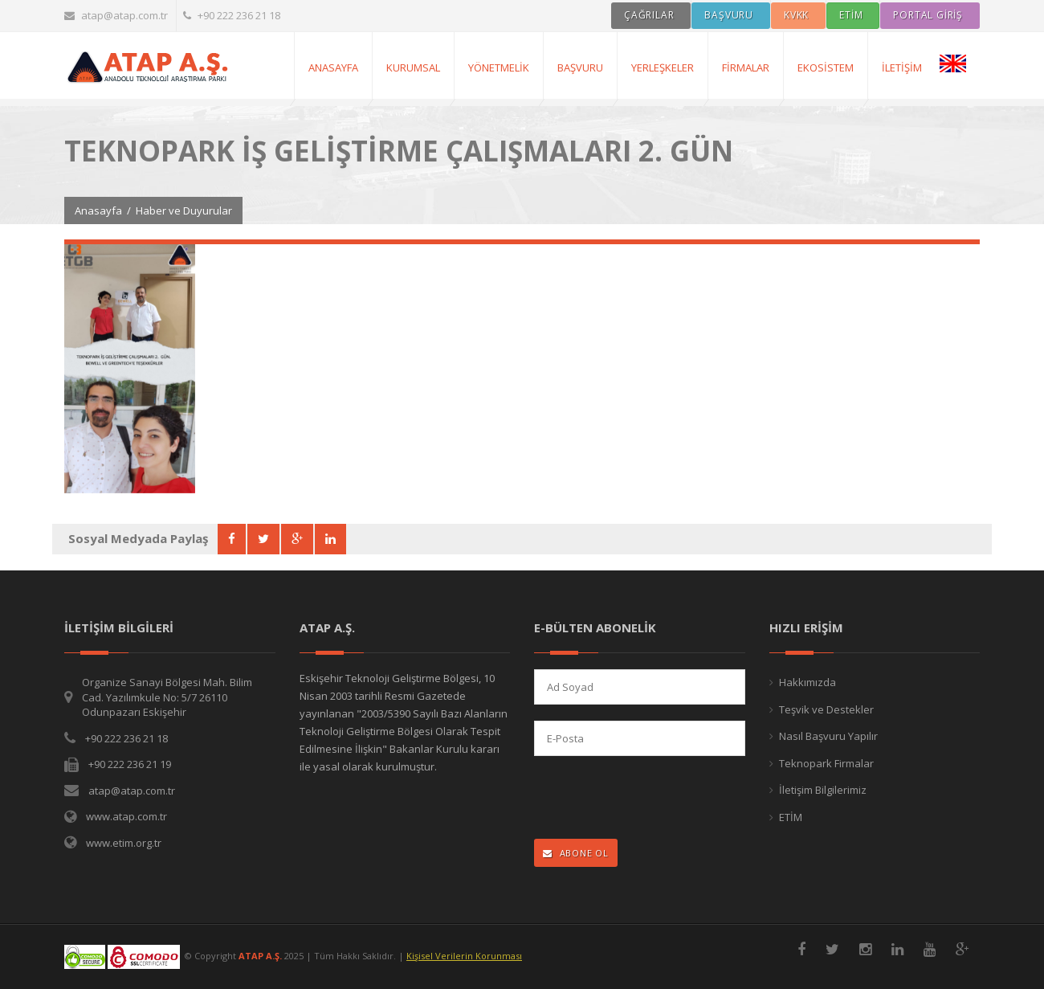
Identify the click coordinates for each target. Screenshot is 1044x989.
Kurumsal (413, 67)
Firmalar (745, 67)
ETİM (790, 817)
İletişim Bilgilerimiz (823, 790)
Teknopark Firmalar (826, 763)
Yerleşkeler (662, 67)
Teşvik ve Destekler (826, 709)
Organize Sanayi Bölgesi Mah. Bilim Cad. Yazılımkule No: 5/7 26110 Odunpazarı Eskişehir (167, 697)
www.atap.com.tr (126, 816)
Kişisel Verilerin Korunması (464, 956)
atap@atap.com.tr (116, 15)
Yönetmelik (498, 67)
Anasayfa (98, 210)
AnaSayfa (333, 67)
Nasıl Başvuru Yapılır (828, 736)
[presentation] (639, 799)
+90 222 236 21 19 (129, 764)
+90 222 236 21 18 (231, 15)
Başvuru (580, 67)
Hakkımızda (807, 682)
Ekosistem (825, 67)
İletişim (902, 67)
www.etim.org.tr (123, 843)
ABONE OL (576, 853)
